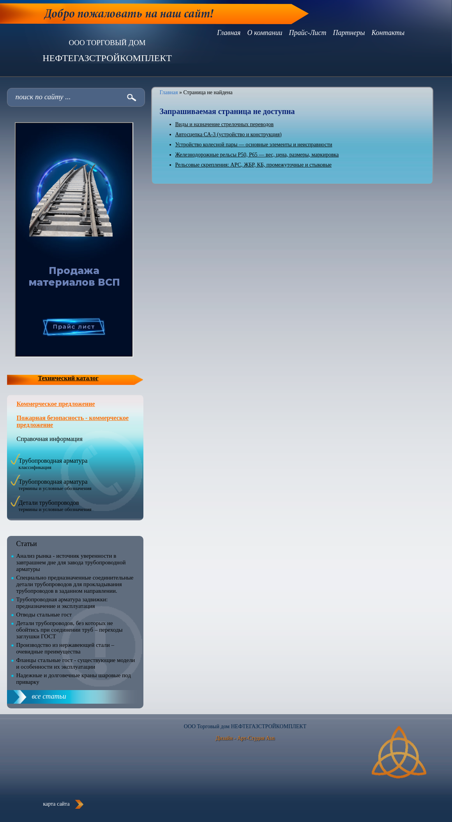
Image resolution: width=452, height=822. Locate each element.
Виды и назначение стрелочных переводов (224, 124)
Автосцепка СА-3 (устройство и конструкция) (228, 134)
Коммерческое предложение (56, 403)
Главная (169, 92)
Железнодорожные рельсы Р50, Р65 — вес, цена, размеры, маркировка (257, 155)
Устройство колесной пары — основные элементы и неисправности (253, 145)
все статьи (49, 696)
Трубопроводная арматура (53, 463)
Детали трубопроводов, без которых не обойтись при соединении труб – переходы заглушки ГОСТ (69, 629)
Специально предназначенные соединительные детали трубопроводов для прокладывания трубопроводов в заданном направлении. (75, 584)
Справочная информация (50, 439)
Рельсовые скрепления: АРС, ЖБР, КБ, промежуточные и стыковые (253, 165)
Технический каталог (68, 378)
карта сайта (56, 804)
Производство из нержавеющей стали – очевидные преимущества (65, 648)
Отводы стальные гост (44, 614)
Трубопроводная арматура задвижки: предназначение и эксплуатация (62, 602)
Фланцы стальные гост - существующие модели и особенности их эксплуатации (75, 663)
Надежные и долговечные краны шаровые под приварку (73, 678)
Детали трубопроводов (55, 505)
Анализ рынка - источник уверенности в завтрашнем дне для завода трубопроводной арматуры (71, 562)
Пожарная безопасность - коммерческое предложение (73, 421)
